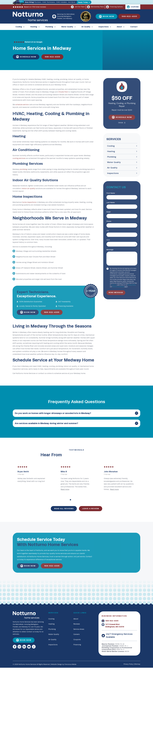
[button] (76, 413)
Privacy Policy (128, 664)
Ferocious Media (70, 664)
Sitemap (137, 664)
